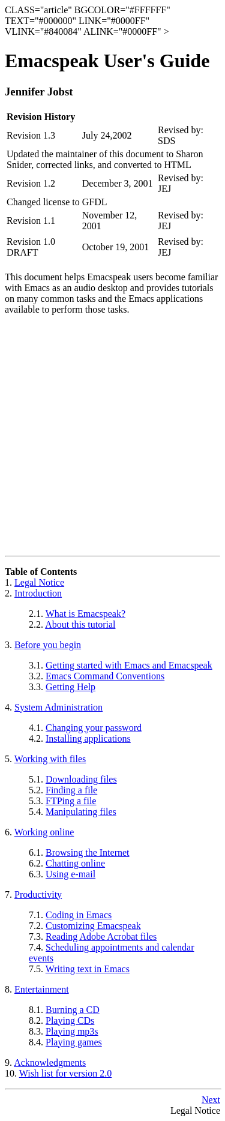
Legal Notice (39, 582)
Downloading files (81, 779)
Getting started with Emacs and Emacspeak (129, 665)
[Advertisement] (112, 437)
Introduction (38, 593)
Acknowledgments (50, 1062)
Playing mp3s (72, 1031)
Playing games (74, 1042)
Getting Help (70, 687)
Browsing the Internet (88, 852)
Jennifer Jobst (39, 91)
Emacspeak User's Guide (107, 60)
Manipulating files (81, 812)
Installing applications (88, 738)
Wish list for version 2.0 (65, 1073)
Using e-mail (70, 874)
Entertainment (41, 989)
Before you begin (47, 645)
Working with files (50, 759)
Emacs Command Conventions (105, 676)
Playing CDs (70, 1020)
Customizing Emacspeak (93, 926)
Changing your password (94, 728)
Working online (44, 832)
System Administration (58, 707)
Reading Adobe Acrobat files (101, 936)
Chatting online (75, 863)
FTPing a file (71, 801)
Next (211, 1100)
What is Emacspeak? (85, 614)
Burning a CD (73, 1010)
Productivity (38, 894)
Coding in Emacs (79, 915)
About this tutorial (80, 624)
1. (9, 582)
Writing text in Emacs (88, 969)
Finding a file (71, 790)
